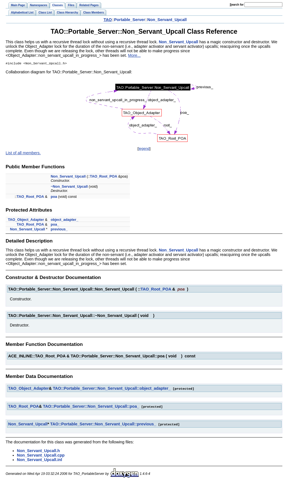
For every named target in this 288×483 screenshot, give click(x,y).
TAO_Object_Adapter (26, 220)
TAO (108, 19)
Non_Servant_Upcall (167, 19)
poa (54, 197)
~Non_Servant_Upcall (69, 187)
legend (143, 149)
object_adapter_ (64, 220)
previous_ (59, 230)
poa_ (55, 225)
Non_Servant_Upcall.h (38, 450)
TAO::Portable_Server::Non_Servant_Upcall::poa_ (91, 406)
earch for (236, 4)
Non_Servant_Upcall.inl (39, 459)
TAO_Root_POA (103, 177)
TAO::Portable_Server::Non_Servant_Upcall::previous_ (103, 424)
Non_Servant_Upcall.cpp (41, 455)
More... (134, 55)
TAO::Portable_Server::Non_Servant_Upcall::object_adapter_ (112, 389)
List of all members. (23, 153)
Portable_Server (129, 19)
